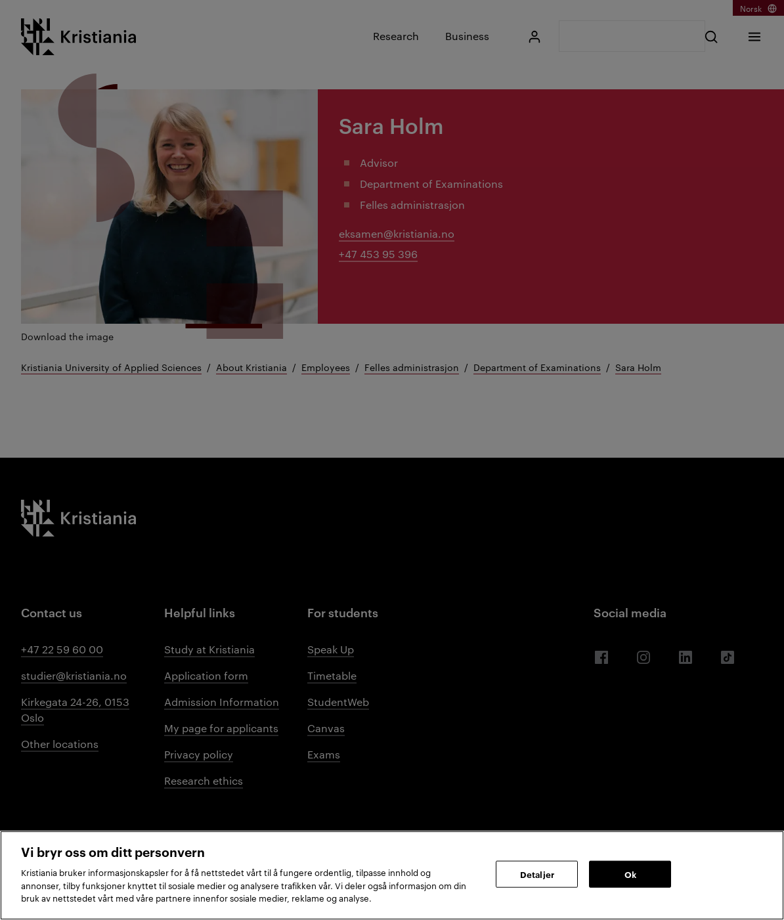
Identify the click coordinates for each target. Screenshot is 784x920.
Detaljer (537, 873)
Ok (630, 873)
